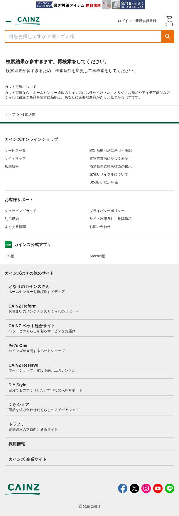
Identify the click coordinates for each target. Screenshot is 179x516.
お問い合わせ (100, 227)
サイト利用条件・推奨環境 (111, 219)
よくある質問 (15, 227)
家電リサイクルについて (109, 174)
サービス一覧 (15, 150)
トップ (10, 114)
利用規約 (12, 219)
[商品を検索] (83, 36)
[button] (167, 36)
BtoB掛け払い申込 (104, 182)
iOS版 (9, 256)
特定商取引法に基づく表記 (111, 150)
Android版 (97, 256)
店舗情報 (12, 166)
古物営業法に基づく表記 (109, 158)
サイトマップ (15, 158)
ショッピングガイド (20, 211)
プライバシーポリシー (107, 211)
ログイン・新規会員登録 (137, 21)
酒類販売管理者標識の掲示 (111, 166)
